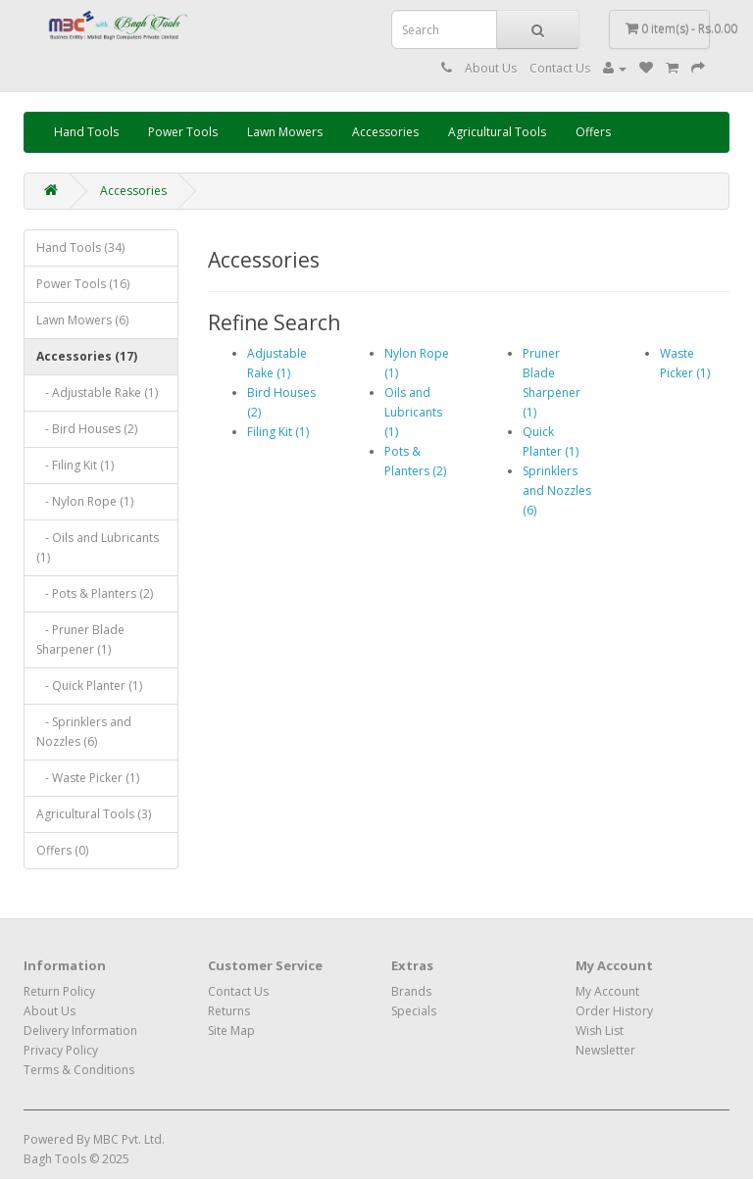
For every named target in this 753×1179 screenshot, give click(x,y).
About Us (491, 68)
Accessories (385, 131)
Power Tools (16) (82, 283)
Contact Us (559, 68)
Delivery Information (80, 1030)
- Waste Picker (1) (87, 777)
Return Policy (59, 991)
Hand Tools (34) (80, 247)
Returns (229, 1011)
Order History (614, 1011)
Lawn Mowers (285, 131)
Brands (411, 991)
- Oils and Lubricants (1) (97, 547)
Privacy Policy (61, 1050)
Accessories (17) (86, 356)
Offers (593, 131)
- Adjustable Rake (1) (97, 392)
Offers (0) (62, 850)
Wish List (600, 1030)
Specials (413, 1011)
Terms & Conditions (79, 1069)
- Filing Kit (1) (75, 465)
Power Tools (183, 131)
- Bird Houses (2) (86, 428)
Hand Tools (86, 131)
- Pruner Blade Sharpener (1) (80, 639)
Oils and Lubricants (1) (413, 412)
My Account (607, 991)
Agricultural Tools (497, 131)
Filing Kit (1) (278, 431)
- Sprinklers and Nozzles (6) (83, 731)
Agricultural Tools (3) (93, 814)
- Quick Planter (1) (89, 685)
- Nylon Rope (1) (84, 501)
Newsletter (605, 1050)
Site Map (231, 1030)
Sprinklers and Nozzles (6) (557, 490)
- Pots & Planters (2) (94, 593)
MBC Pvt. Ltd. (129, 1139)
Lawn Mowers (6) (82, 320)
